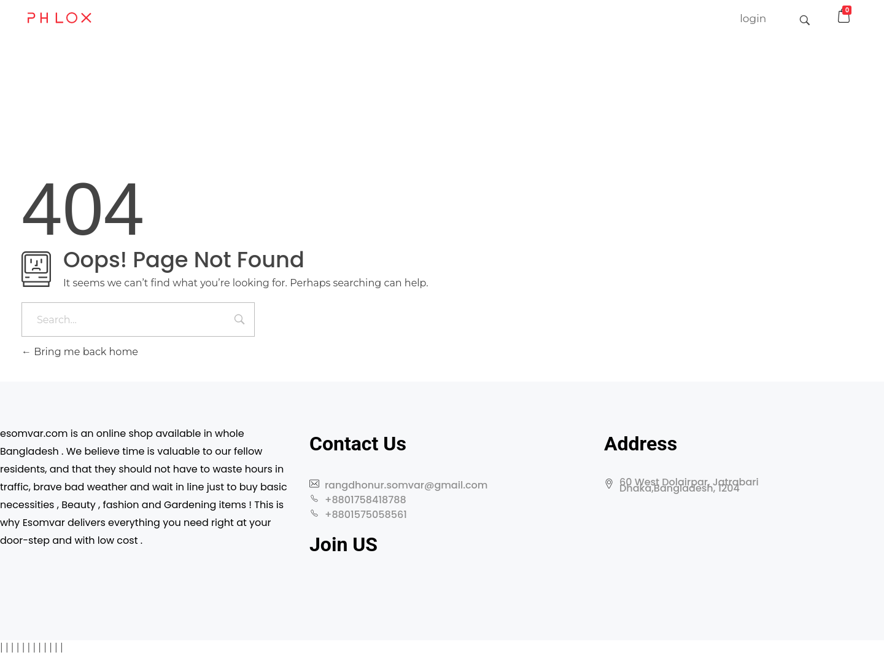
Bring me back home (79, 352)
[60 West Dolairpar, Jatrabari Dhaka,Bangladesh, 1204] (729, 557)
